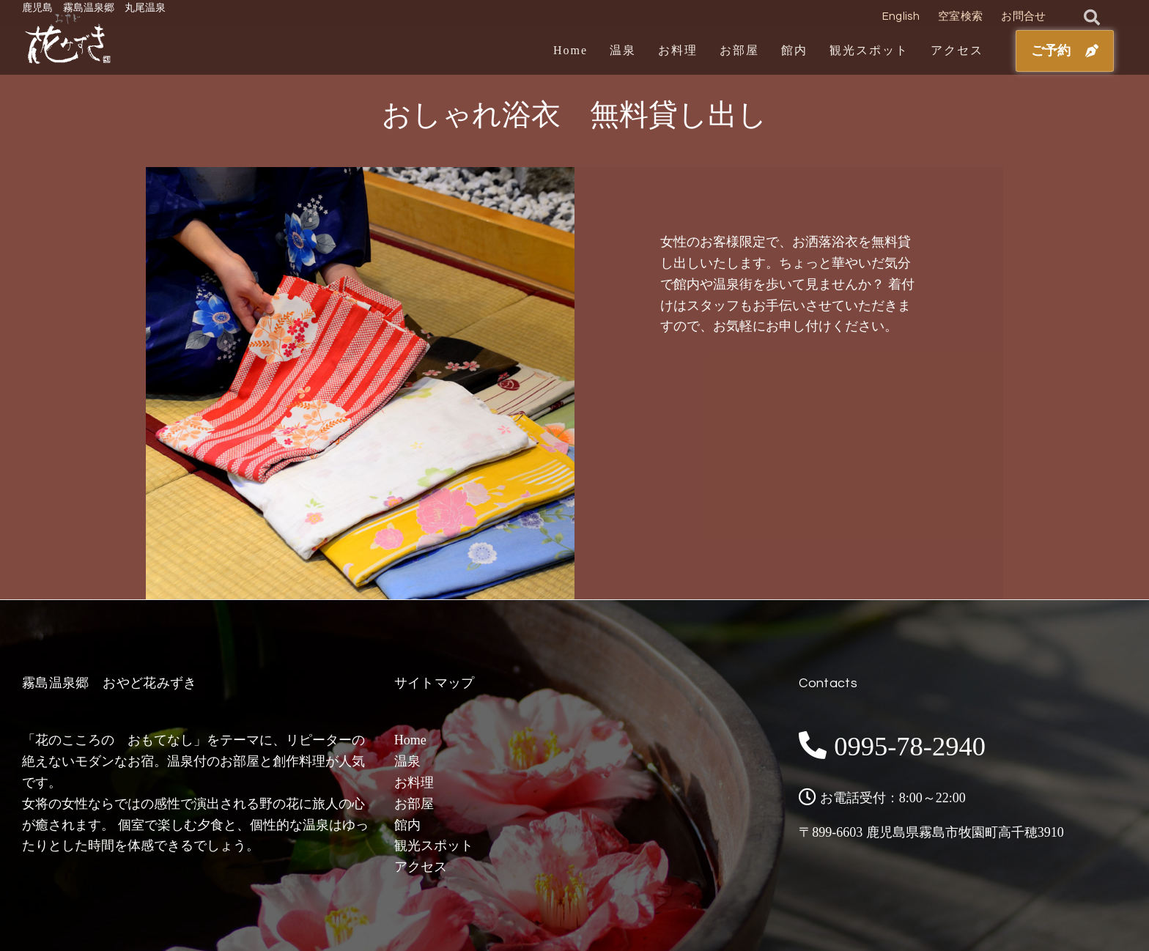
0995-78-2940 (917, 745)
